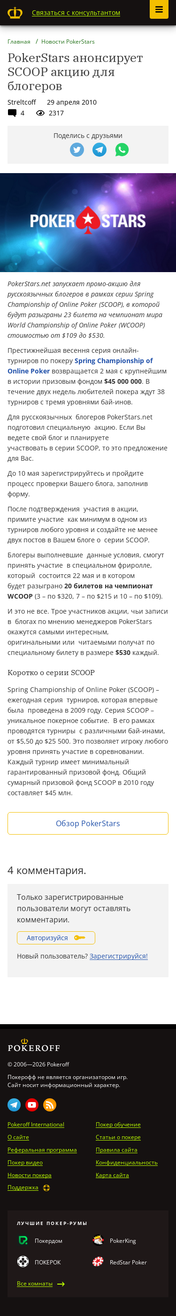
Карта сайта (112, 1175)
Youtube (31, 1104)
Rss (49, 1104)
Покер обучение (118, 1124)
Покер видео (25, 1162)
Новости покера (30, 1175)
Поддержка (23, 1187)
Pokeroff (15, 13)
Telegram (14, 1104)
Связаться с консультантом (76, 12)
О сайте (18, 1137)
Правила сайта (117, 1150)
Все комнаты (35, 1283)
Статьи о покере (118, 1137)
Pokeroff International (36, 1124)
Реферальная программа (42, 1150)
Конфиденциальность (127, 1162)
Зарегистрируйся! (119, 955)
